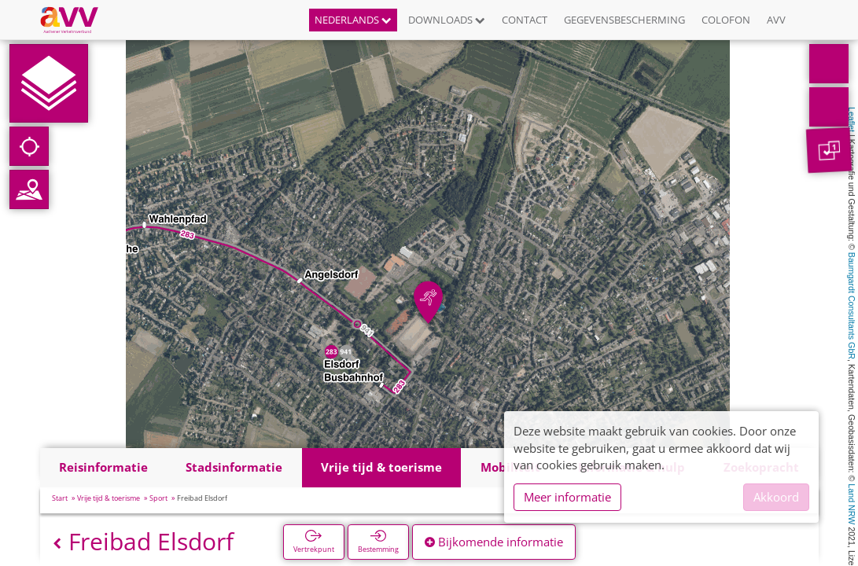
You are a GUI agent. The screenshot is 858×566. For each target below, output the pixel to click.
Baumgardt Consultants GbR (851, 305)
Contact (524, 20)
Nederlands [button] (353, 20)
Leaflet (851, 119)
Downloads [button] (446, 20)
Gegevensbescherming (624, 20)
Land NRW (851, 503)
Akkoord (776, 497)
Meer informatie (567, 497)
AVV (776, 20)
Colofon (725, 20)
